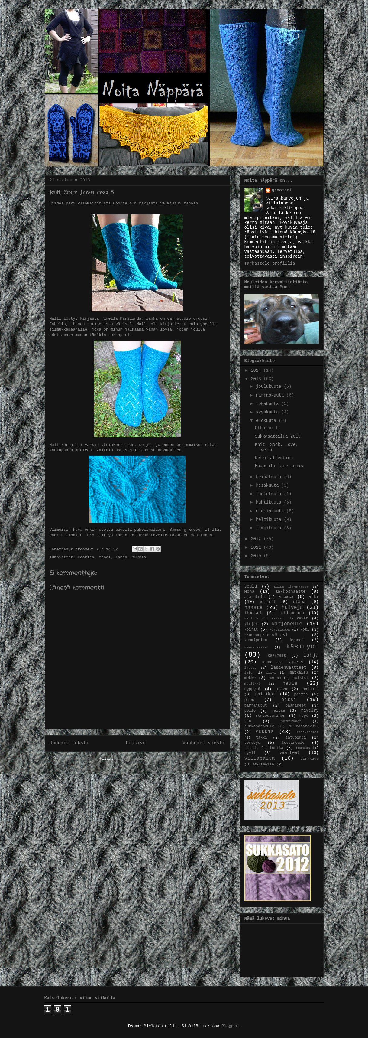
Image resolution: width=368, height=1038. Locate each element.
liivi (271, 672)
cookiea (86, 557)
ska (247, 721)
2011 (257, 547)
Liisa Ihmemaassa (291, 587)
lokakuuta (268, 403)
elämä (299, 601)
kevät (302, 618)
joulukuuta (270, 386)
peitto (301, 694)
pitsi (288, 700)
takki (261, 738)
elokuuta (267, 420)
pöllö (250, 711)
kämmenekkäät (256, 647)
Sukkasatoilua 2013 (277, 436)
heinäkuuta (270, 477)
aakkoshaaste (290, 591)
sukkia (139, 557)
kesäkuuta (268, 485)
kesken (278, 618)
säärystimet (307, 732)
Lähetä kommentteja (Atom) (145, 758)
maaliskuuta (271, 511)
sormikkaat (291, 721)
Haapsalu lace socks (279, 466)
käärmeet (277, 656)
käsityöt (302, 647)
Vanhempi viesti (203, 743)
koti (304, 630)
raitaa (278, 711)
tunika (276, 748)
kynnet (297, 640)
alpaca (285, 596)
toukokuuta (270, 493)
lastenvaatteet (288, 667)
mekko (250, 678)
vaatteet (289, 752)
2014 (257, 370)
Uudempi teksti (69, 743)
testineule (293, 743)
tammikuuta (270, 528)
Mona (249, 591)
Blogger (230, 1026)
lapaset (296, 662)
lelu (248, 672)
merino (275, 678)
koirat (251, 630)
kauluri (251, 618)
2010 (257, 555)
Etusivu (136, 743)
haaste (253, 607)
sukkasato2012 (259, 726)
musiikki (252, 684)
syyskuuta (268, 412)
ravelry (310, 710)
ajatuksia (254, 597)
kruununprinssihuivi (266, 635)
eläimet (268, 602)
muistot (301, 678)
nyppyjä (252, 689)
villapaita (259, 758)
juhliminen (291, 613)
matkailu (298, 673)
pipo (249, 699)
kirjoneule (287, 624)
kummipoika (255, 640)
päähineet (296, 705)
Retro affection (274, 457)
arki (313, 596)
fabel (105, 557)
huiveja (292, 607)
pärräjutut (255, 705)
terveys (252, 743)
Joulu (250, 586)
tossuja (251, 748)
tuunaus (303, 748)
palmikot (265, 694)
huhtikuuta (270, 502)
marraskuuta (271, 395)
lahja (121, 557)
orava (281, 689)
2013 (257, 379)
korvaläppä (280, 630)
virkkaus (309, 759)
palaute (311, 689)
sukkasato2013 (303, 726)
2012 (257, 539)
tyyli (250, 753)
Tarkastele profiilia (269, 263)
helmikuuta (270, 519)
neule (289, 683)
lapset (250, 668)
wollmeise (263, 764)
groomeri (282, 190)
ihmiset (253, 613)
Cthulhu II (267, 428)
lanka (267, 662)
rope (303, 716)
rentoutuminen (270, 716)
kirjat (251, 624)
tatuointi (296, 738)
